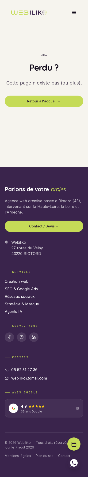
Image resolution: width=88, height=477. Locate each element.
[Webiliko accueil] (28, 12)
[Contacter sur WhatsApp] (73, 462)
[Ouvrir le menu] (74, 12)
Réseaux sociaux (20, 296)
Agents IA (13, 311)
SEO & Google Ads (21, 289)
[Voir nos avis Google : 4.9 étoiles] (44, 408)
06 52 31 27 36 (21, 369)
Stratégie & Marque (22, 304)
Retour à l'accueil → (44, 101)
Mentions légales (18, 456)
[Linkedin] (33, 337)
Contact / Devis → (44, 226)
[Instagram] (21, 337)
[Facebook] (9, 337)
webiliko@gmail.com (26, 378)
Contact (64, 456)
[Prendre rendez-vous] (73, 444)
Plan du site (45, 456)
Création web (16, 281)
